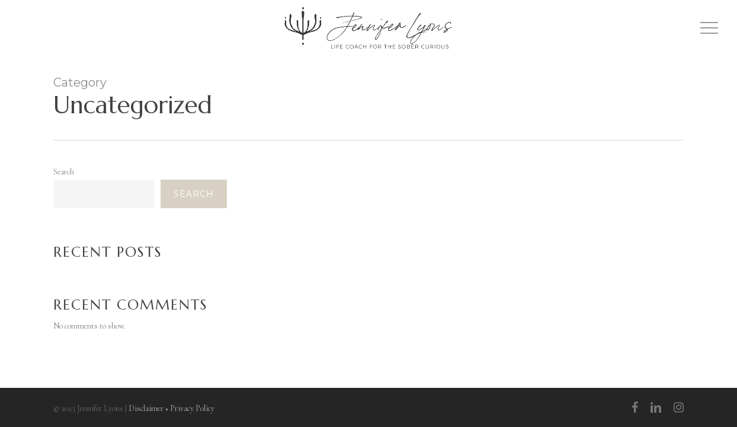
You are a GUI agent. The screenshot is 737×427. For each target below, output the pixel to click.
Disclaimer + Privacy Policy (171, 408)
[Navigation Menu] (710, 28)
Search (63, 172)
